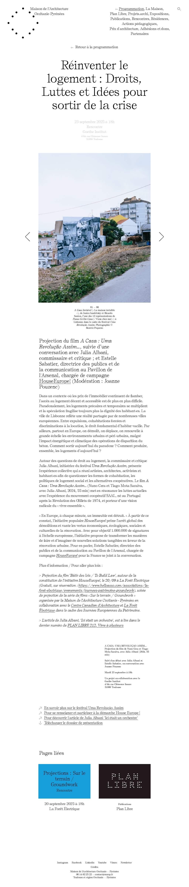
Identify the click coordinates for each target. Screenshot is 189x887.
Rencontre (94, 126)
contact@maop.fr (104, 874)
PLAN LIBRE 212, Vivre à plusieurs (95, 625)
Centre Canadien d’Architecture (95, 605)
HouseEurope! (55, 380)
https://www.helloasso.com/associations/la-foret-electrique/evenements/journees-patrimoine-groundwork (94, 588)
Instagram (62, 862)
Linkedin (89, 862)
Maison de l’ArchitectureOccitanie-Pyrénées (49, 11)
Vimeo (113, 862)
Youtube (102, 862)
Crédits (94, 866)
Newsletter (126, 862)
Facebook (77, 862)
